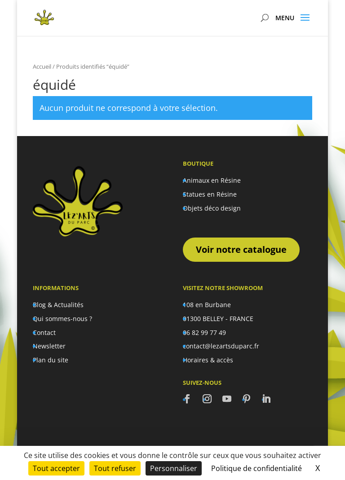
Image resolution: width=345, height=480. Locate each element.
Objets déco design (212, 208)
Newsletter (49, 346)
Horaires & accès (208, 360)
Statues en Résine (210, 194)
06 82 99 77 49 (204, 332)
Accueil (42, 66)
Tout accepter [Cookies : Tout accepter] (56, 468)
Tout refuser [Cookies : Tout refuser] (115, 468)
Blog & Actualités (58, 304)
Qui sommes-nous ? (62, 318)
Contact (44, 332)
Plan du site (50, 360)
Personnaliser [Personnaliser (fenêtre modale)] (173, 468)
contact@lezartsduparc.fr (221, 346)
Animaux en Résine (212, 180)
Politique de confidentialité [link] (256, 468)
